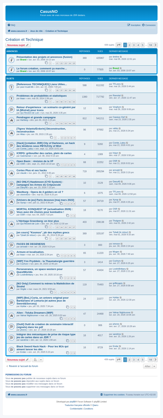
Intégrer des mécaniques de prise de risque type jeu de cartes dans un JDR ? (46, 336)
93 (74, 102)
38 (66, 90)
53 (66, 123)
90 (62, 102)
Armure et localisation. (30, 251)
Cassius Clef (119, 117)
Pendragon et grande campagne (36, 117)
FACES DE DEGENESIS (31, 244)
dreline (116, 57)
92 (70, 102)
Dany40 (24, 187)
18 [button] (150, 45)
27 (74, 227)
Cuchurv (24, 264)
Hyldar (23, 306)
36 (57, 90)
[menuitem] (11, 25)
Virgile (23, 289)
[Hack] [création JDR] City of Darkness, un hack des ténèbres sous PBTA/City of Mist (46, 144)
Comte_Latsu (26, 148)
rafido (115, 128)
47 (70, 176)
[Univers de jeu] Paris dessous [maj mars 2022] (45, 199)
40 (74, 90)
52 (62, 123)
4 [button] (138, 45)
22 (62, 63)
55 (74, 123)
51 (57, 123)
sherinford (25, 194)
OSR (22, 164)
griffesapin (118, 283)
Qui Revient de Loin (29, 113)
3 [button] (134, 45)
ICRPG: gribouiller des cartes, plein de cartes (44, 153)
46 (66, 176)
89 (57, 102)
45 (62, 176)
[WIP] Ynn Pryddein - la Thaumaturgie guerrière (45, 261)
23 (66, 63)
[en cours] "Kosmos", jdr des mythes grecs (43, 232)
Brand (23, 59)
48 (74, 176)
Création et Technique (24, 39)
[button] (119, 45)
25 (74, 63)
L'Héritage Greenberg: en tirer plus (38, 221)
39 (70, 90)
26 (70, 227)
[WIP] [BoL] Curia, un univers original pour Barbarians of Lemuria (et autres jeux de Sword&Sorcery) (43, 300)
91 (66, 102)
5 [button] (142, 45)
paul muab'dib (26, 87)
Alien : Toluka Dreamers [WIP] (35, 312)
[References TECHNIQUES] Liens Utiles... (42, 84)
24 (70, 63)
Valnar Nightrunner (29, 315)
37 (62, 90)
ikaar (22, 98)
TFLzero (117, 84)
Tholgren (117, 221)
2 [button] (129, 45)
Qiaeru (95, 405)
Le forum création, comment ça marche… (42, 68)
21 (57, 63)
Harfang (24, 120)
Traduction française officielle (77, 405)
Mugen (116, 251)
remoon (116, 244)
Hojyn (115, 153)
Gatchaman (25, 156)
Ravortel (117, 95)
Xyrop (23, 202)
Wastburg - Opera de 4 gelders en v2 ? (40, 191)
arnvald (116, 170)
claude (23, 173)
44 (57, 176)
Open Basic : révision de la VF (35, 161)
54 (70, 123)
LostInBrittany (26, 274)
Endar (23, 352)
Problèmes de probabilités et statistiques (42, 95)
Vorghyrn (117, 107)
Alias (22, 134)
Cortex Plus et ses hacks (32, 170)
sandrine (24, 340)
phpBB (73, 402)
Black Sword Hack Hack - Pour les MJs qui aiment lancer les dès (42, 348)
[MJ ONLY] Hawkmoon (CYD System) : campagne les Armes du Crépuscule (40, 183)
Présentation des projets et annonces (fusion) (44, 57)
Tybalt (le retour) (28, 235)
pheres (23, 330)
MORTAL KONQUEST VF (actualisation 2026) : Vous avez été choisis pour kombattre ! (45, 210)
